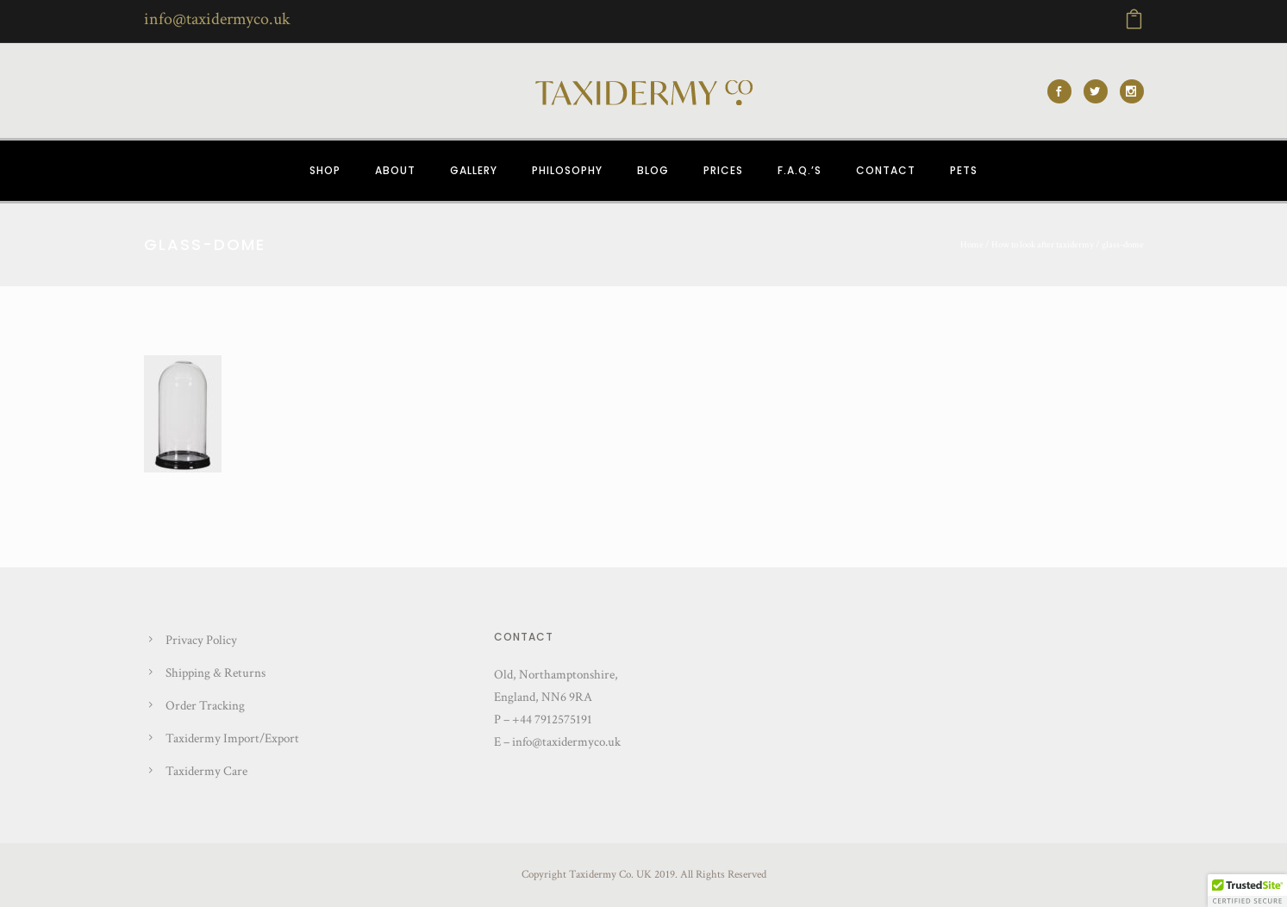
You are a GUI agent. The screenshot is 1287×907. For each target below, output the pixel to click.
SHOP (324, 170)
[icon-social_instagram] (1132, 91)
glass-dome (1123, 245)
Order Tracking (205, 705)
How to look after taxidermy (1042, 245)
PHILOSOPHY (567, 170)
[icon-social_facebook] (1063, 91)
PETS (964, 170)
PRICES (723, 170)
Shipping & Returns (216, 673)
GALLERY (473, 170)
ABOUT (395, 170)
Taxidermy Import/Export (232, 738)
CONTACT (885, 170)
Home (972, 245)
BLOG (653, 170)
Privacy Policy (201, 640)
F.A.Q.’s (800, 170)
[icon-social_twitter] (1100, 91)
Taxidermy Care (206, 771)
